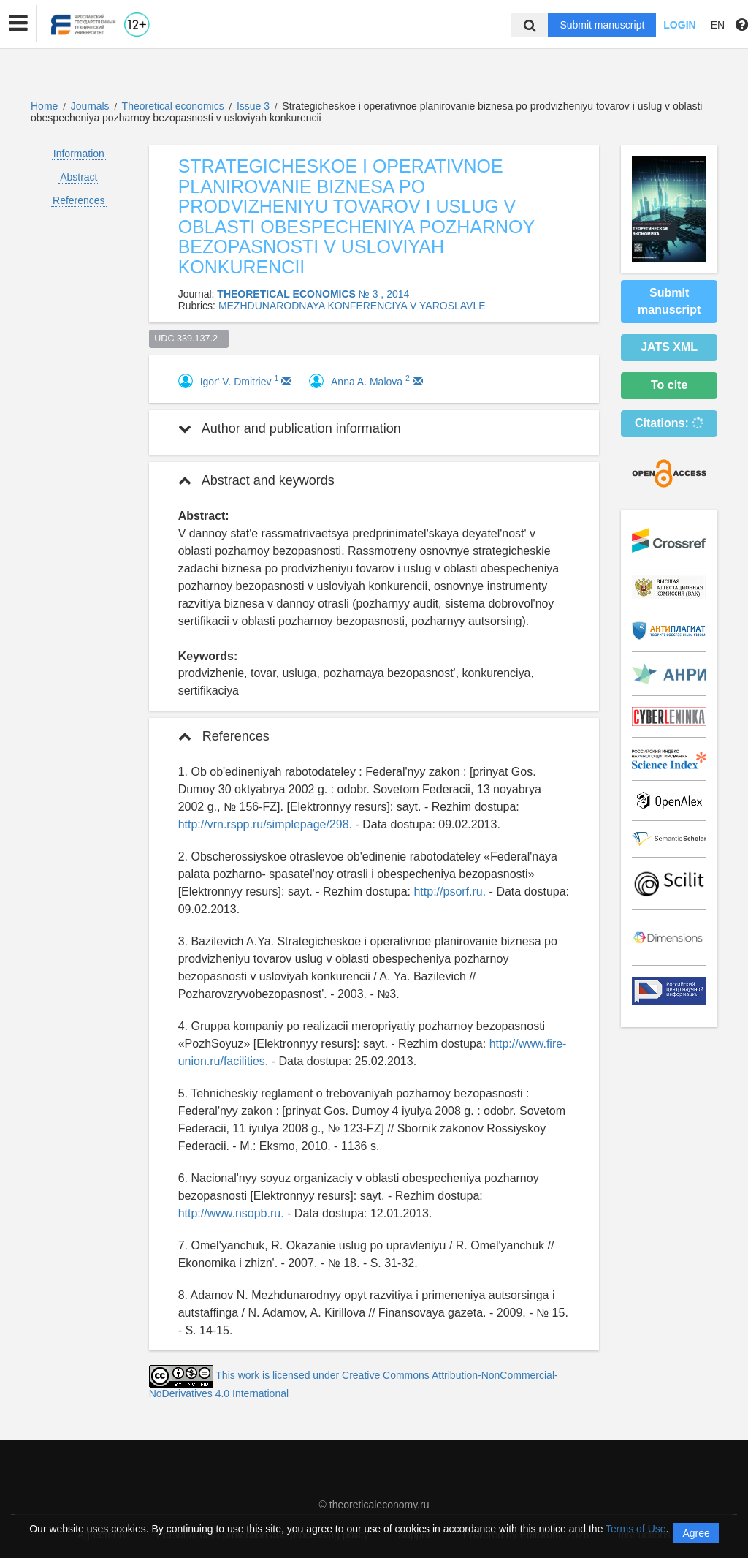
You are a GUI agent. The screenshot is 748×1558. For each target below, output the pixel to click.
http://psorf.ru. (449, 891)
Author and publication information (289, 428)
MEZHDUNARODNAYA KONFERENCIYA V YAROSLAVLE (352, 305)
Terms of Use (635, 1529)
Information (78, 153)
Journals (90, 106)
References (79, 200)
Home (44, 106)
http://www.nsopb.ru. (231, 1213)
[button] (18, 23)
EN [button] (718, 25)
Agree (695, 1533)
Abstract (78, 177)
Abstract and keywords (256, 480)
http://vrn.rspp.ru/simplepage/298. (265, 824)
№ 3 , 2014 (384, 294)
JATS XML (669, 347)
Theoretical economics (174, 106)
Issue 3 (254, 106)
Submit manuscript (602, 25)
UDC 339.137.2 (188, 338)
